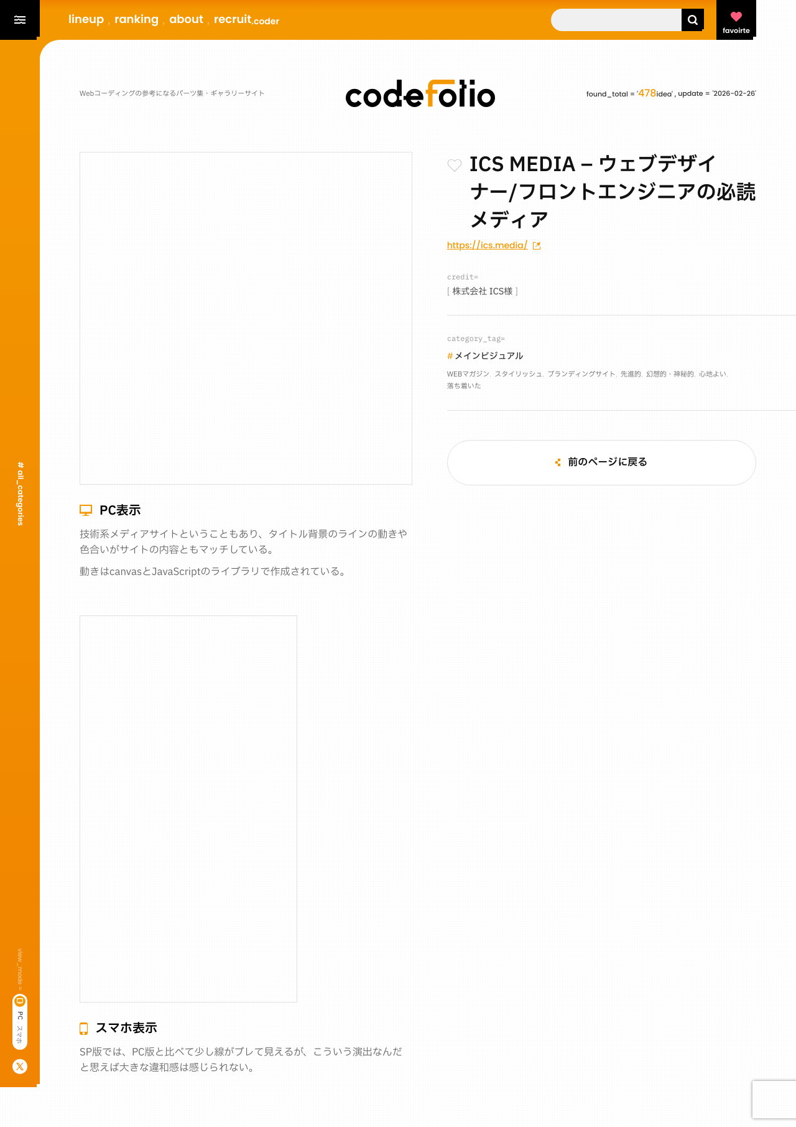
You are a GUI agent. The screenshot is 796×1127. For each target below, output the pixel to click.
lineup (86, 19)
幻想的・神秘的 (670, 374)
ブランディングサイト (581, 374)
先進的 (631, 374)
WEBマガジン (468, 374)
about (186, 19)
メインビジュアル (489, 357)
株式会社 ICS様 (482, 292)
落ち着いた (464, 386)
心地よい (712, 374)
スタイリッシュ (518, 374)
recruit (246, 19)
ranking (136, 19)
